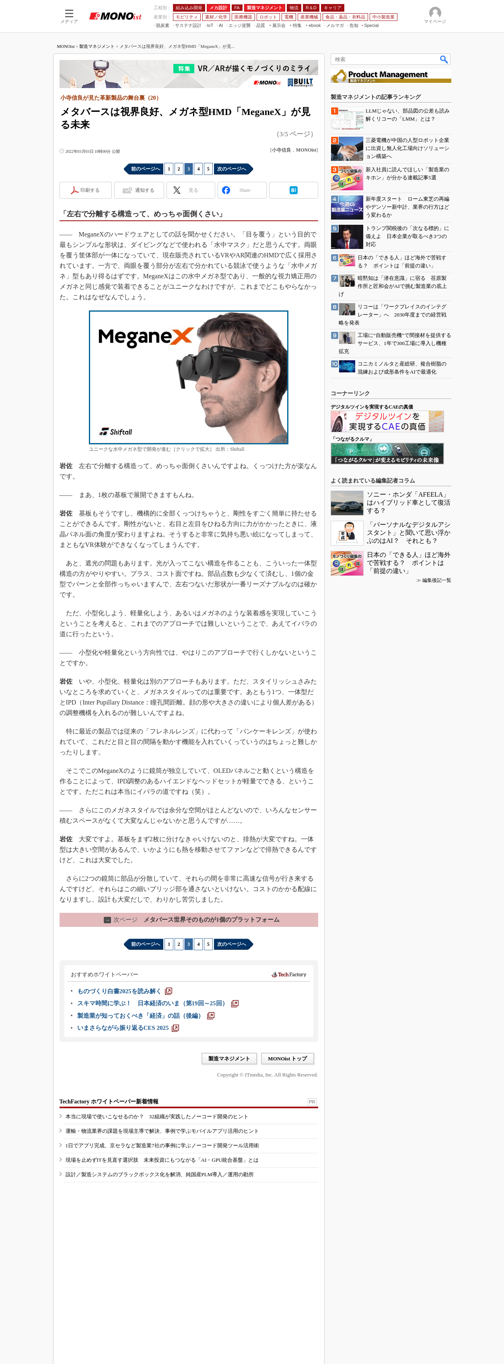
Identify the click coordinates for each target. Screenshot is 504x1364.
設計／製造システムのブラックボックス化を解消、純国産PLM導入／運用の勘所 (160, 1174)
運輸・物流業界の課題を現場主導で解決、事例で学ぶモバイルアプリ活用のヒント (162, 1131)
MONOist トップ (287, 1059)
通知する (144, 190)
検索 (444, 59)
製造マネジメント (97, 46)
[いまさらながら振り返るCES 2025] (128, 1028)
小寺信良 (281, 150)
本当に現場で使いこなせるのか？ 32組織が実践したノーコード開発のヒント (157, 1116)
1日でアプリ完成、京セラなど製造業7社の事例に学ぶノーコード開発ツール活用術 (162, 1145)
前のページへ (145, 169)
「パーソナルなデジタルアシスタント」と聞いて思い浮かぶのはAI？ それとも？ (409, 532)
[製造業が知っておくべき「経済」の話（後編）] (145, 1016)
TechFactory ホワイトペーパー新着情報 (109, 1102)
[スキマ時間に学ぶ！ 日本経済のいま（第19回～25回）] (158, 1003)
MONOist (66, 46)
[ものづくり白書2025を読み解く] (124, 991)
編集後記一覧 (436, 580)
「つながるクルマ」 (352, 439)
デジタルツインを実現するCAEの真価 (372, 407)
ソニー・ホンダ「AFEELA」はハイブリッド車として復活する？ (409, 502)
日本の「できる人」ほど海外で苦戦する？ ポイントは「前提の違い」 (409, 562)
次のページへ (231, 169)
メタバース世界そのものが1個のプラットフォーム (192, 919)
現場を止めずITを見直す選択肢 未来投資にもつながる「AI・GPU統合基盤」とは (162, 1160)
